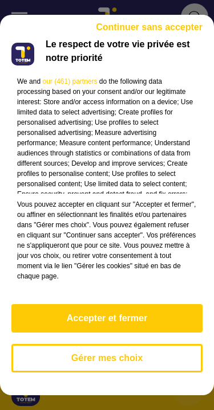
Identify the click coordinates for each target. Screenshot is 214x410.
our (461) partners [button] (69, 81)
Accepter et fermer (107, 318)
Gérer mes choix (107, 358)
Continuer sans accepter (149, 27)
